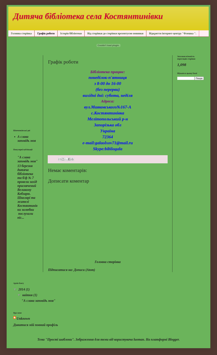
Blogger (173, 339)
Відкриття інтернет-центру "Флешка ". (172, 33)
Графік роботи (45, 33)
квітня (27, 295)
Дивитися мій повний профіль (35, 325)
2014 (22, 289)
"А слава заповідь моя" (38, 300)
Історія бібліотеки (71, 33)
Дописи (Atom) (84, 270)
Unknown (23, 318)
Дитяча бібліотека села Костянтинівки (88, 15)
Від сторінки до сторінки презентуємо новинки (115, 33)
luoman (139, 339)
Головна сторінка (21, 33)
